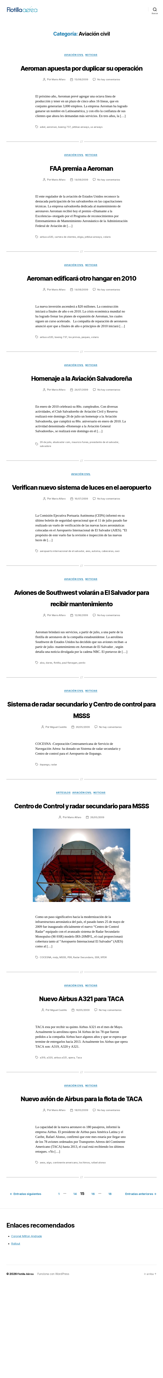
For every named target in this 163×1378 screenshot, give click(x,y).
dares (49, 728)
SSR (99, 1036)
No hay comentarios (109, 96)
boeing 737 (65, 143)
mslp (56, 1036)
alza (42, 728)
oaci (119, 605)
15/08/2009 (81, 96)
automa (97, 605)
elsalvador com (62, 483)
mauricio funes (80, 483)
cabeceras (109, 605)
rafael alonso (100, 1254)
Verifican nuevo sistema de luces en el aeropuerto (81, 534)
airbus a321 (61, 1137)
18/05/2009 (83, 1089)
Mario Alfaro (58, 96)
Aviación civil (73, 60)
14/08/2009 (81, 197)
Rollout (15, 1338)
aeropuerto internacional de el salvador (63, 605)
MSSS (63, 1036)
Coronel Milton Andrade (26, 1331)
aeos (43, 1254)
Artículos (61, 860)
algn (49, 1254)
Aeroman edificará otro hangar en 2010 (81, 301)
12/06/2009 (81, 681)
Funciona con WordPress (55, 1369)
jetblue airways (82, 143)
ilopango (45, 831)
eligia (81, 254)
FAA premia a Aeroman (81, 184)
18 (151, 1284)
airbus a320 (47, 254)
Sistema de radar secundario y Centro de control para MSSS (81, 775)
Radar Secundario (85, 1036)
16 (131, 1284)
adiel (43, 143)
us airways (98, 143)
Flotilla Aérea (26, 1369)
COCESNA (46, 1036)
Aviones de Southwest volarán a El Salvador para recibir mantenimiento (81, 657)
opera (72, 1137)
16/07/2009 (81, 552)
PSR (71, 1036)
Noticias (93, 60)
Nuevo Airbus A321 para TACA (81, 1077)
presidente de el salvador (105, 483)
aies (89, 605)
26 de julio (46, 483)
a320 (50, 1137)
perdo (82, 728)
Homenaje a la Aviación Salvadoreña (81, 413)
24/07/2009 (81, 431)
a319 (43, 1137)
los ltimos (85, 1254)
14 (110, 1284)
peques (87, 366)
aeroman (52, 143)
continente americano (66, 1254)
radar (54, 831)
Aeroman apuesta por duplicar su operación (82, 78)
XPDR (106, 1036)
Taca (80, 1137)
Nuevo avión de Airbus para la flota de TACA (82, 1184)
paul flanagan (70, 728)
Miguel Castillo (57, 793)
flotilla (57, 728)
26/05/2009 (82, 793)
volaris (109, 254)
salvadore (45, 487)
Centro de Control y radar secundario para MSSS (81, 878)
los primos (75, 366)
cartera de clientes (66, 254)
